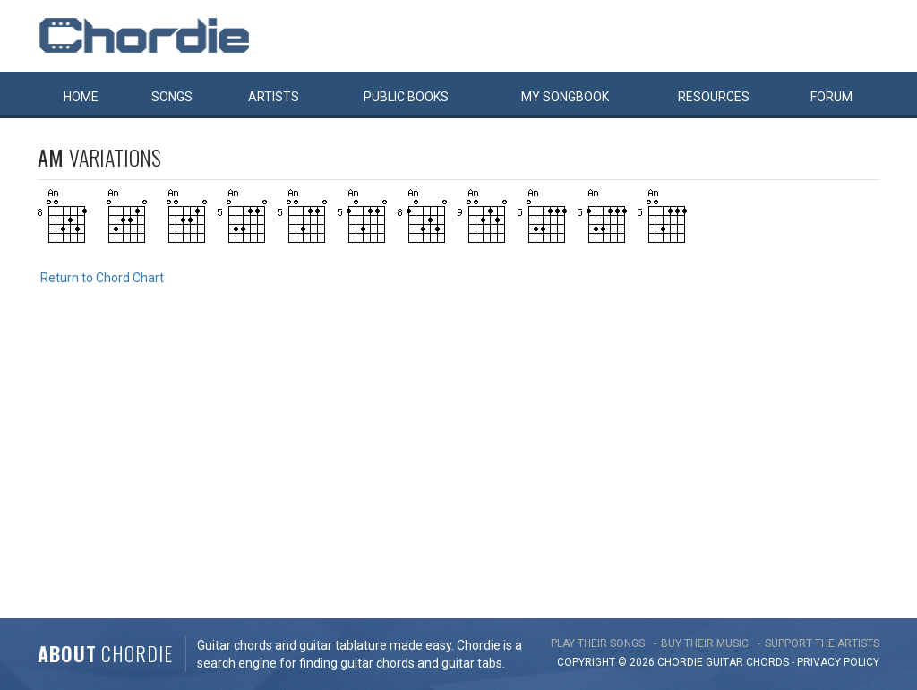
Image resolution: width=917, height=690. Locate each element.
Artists (273, 97)
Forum (831, 97)
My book (565, 97)
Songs (172, 97)
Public (406, 97)
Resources (714, 97)
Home (81, 97)
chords (767, 662)
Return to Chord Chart (102, 278)
